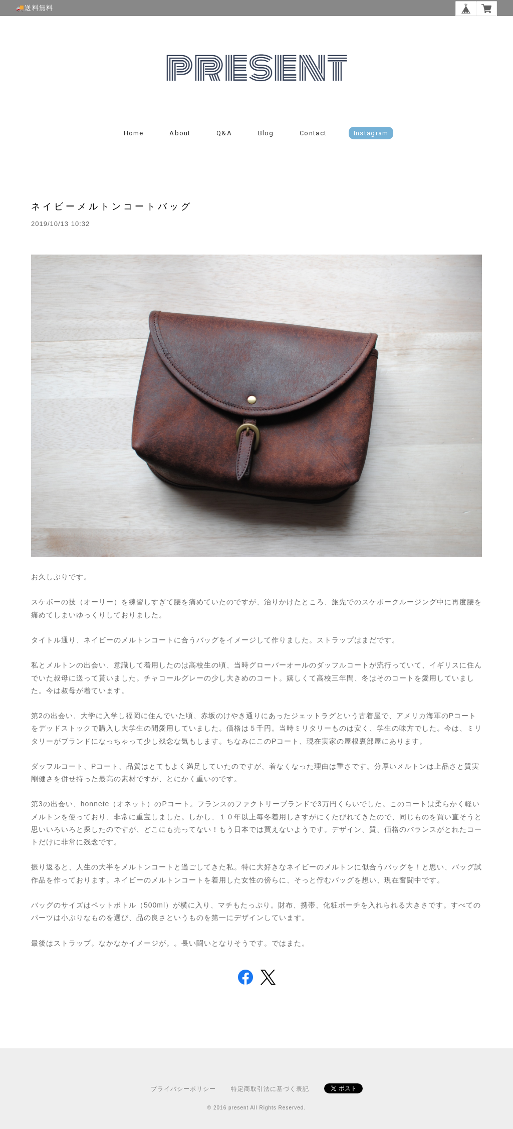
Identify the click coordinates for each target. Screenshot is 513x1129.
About (180, 133)
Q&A (224, 133)
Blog (266, 133)
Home (134, 133)
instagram (371, 133)
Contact (313, 133)
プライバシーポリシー (183, 1088)
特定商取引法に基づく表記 (270, 1088)
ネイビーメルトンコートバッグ (111, 206)
